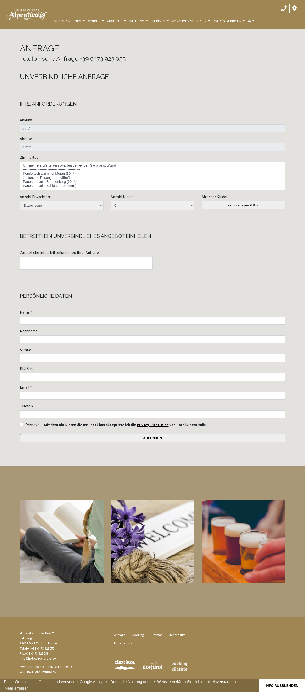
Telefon (26, 405)
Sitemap (157, 635)
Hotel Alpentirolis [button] (67, 21)
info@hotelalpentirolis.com (39, 658)
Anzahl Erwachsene (36, 196)
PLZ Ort (26, 368)
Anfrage (120, 635)
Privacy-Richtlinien (153, 425)
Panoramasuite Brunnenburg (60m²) (152, 182)
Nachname (30, 330)
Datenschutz (123, 643)
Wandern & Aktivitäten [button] (189, 21)
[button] (251, 21)
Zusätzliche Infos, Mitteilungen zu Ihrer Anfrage (59, 252)
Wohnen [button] (94, 21)
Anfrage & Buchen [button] (227, 21)
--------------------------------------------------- (152, 170)
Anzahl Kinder (122, 196)
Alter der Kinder (214, 196)
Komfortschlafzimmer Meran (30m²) (152, 174)
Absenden (152, 438)
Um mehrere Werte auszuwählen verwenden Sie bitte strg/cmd (152, 166)
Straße (25, 349)
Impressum (177, 635)
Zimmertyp (29, 157)
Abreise (26, 138)
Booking (138, 635)
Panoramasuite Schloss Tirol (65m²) (152, 186)
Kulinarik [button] (158, 21)
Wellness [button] (137, 21)
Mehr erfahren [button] (17, 688)
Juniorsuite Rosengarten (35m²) (152, 178)
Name (26, 312)
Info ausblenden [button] (281, 685)
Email (26, 387)
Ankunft (26, 119)
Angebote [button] (115, 21)
